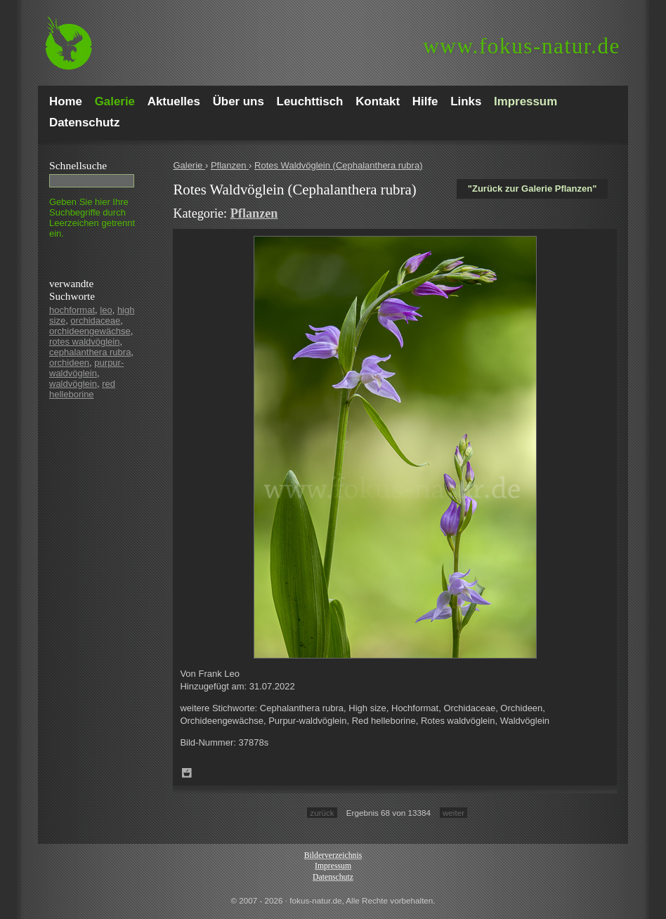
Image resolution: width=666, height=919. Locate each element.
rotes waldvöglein (84, 341)
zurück (322, 812)
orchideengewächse (90, 331)
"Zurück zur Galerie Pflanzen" (532, 188)
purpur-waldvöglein (86, 367)
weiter (453, 812)
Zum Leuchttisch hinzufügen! (187, 773)
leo (106, 310)
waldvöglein (73, 383)
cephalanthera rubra (90, 352)
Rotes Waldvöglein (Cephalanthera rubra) (338, 165)
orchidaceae (95, 320)
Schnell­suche (78, 165)
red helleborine (82, 388)
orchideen (69, 362)
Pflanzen (230, 165)
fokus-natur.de (521, 46)
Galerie (189, 165)
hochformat (72, 310)
